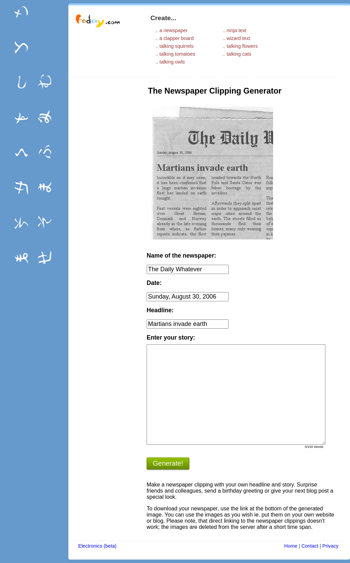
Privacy (330, 546)
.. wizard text (236, 38)
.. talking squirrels (174, 46)
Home (290, 546)
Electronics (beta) (97, 546)
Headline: (160, 310)
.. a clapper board (174, 38)
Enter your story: (171, 337)
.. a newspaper (171, 30)
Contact (310, 546)
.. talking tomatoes (175, 54)
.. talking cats (237, 54)
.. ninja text (234, 30)
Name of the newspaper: (181, 255)
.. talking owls (170, 62)
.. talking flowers (240, 46)
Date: (154, 282)
